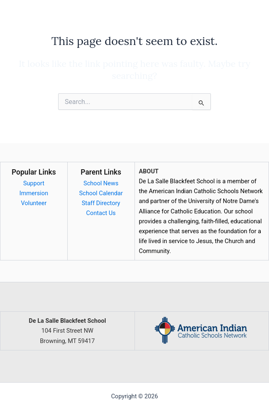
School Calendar (101, 193)
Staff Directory (101, 203)
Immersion (33, 193)
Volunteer (34, 203)
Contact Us (101, 213)
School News (100, 183)
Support (33, 183)
